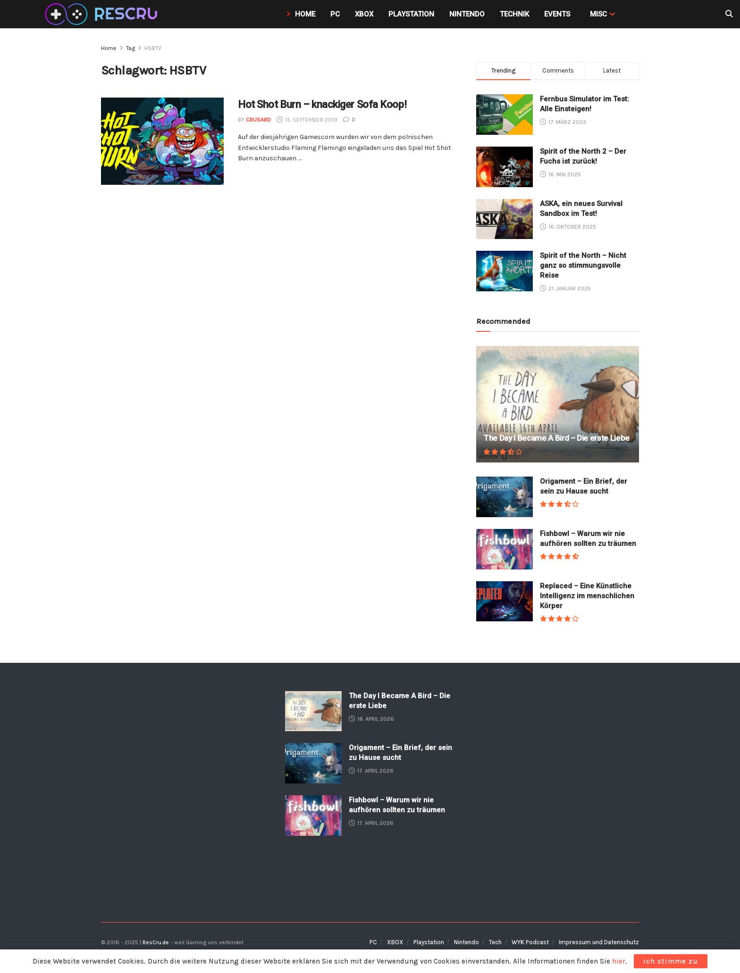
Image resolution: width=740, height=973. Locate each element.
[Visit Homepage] (103, 14)
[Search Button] (729, 14)
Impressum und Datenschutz (599, 942)
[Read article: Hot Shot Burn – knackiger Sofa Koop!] (162, 141)
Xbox (364, 14)
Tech (495, 942)
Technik (514, 14)
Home (300, 14)
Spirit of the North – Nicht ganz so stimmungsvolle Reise (583, 265)
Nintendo (467, 14)
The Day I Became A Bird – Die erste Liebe (556, 438)
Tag (130, 48)
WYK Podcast (530, 942)
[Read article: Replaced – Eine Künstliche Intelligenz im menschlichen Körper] (504, 601)
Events (557, 14)
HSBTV (152, 48)
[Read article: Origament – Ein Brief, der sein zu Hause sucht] (504, 497)
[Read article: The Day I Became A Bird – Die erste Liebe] (557, 404)
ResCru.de (156, 942)
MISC (598, 14)
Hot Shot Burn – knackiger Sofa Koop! (322, 104)
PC (335, 14)
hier (618, 961)
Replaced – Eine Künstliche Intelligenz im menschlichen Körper (587, 596)
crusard (258, 119)
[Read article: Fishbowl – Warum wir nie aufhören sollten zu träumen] (504, 549)
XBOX (395, 942)
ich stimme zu (670, 961)
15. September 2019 (307, 119)
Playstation (411, 14)
